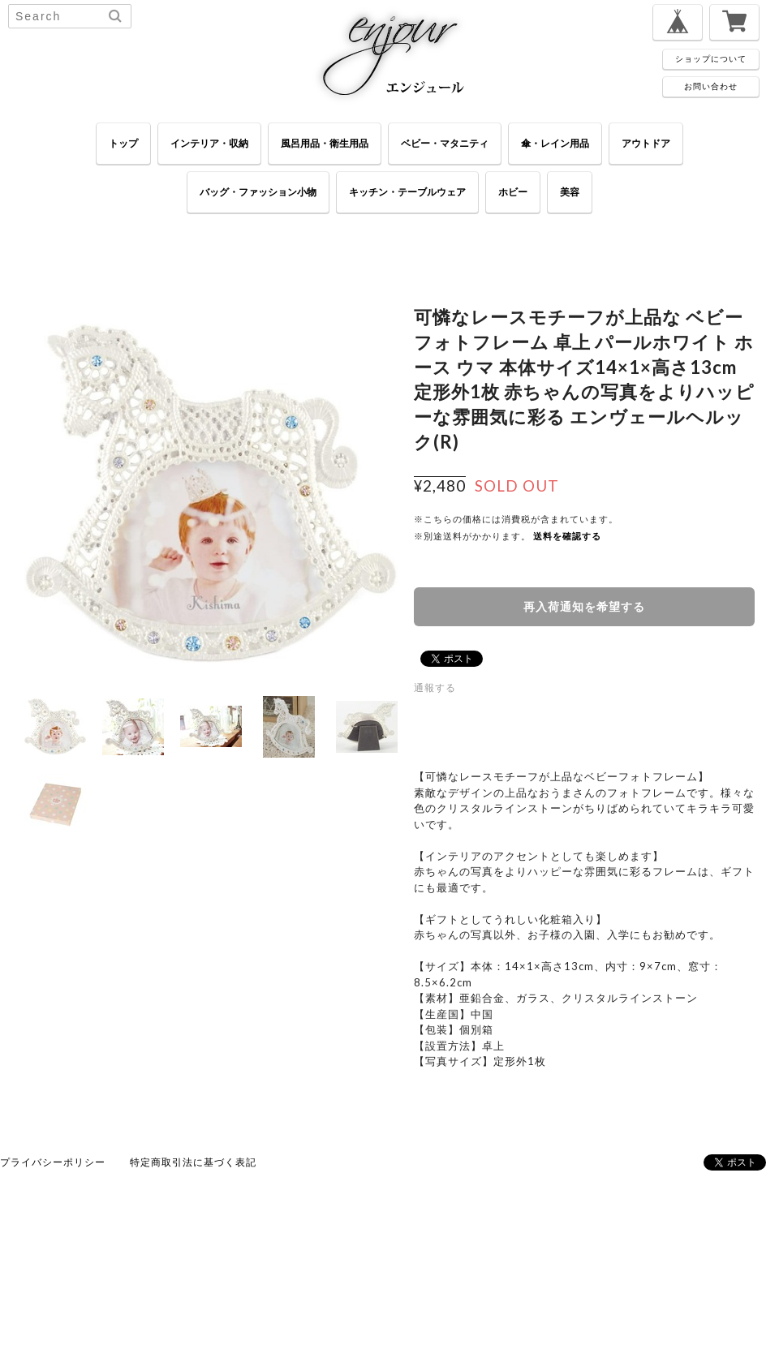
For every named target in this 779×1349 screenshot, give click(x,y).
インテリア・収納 (209, 143)
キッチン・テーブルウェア (407, 192)
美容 (569, 192)
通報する (435, 687)
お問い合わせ (711, 86)
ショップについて (711, 58)
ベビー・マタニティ (444, 143)
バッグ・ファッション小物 (258, 192)
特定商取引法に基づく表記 (193, 1162)
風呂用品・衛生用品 (324, 143)
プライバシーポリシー (52, 1162)
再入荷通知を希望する (584, 606)
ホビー (512, 192)
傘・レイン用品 (555, 143)
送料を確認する (567, 536)
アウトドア (646, 143)
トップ (123, 143)
